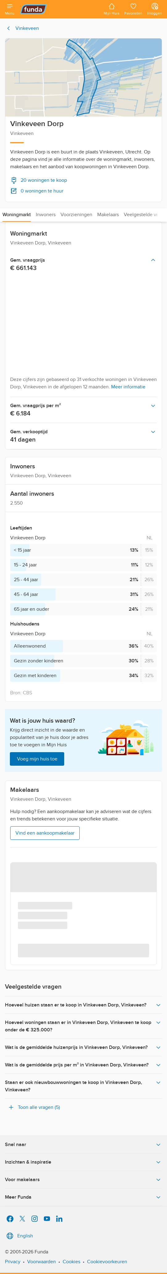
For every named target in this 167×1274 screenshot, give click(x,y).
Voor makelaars (83, 1179)
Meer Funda (83, 1197)
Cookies (71, 1262)
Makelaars (108, 215)
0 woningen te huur (36, 191)
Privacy (12, 1262)
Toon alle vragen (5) (33, 1107)
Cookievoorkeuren (107, 1262)
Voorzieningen (76, 215)
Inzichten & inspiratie (83, 1162)
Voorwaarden (41, 1262)
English (19, 1236)
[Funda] (59, 9)
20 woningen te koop (38, 180)
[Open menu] (10, 9)
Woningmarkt (16, 215)
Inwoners (46, 215)
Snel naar (83, 1144)
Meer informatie (128, 387)
